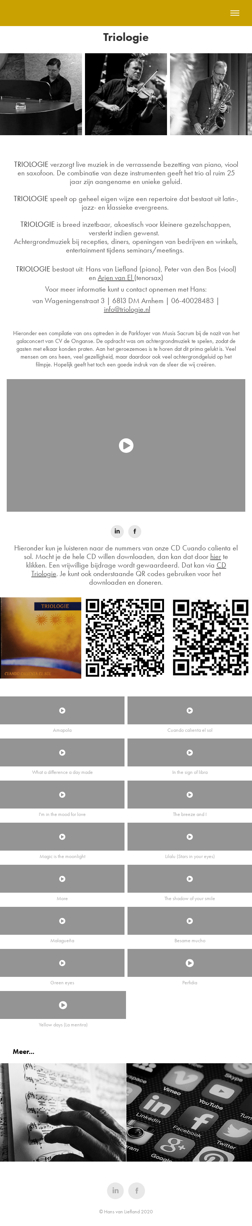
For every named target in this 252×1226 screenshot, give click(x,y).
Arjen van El (116, 277)
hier (215, 556)
